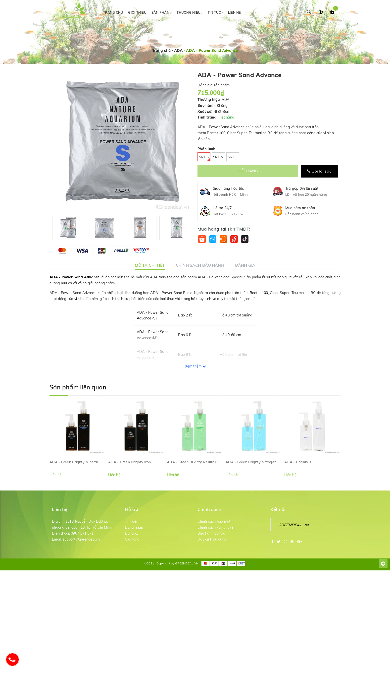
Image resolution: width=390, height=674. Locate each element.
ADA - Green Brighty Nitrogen (251, 462)
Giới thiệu (137, 12)
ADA (225, 99)
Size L (233, 157)
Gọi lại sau (319, 171)
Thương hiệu (189, 12)
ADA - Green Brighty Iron (129, 462)
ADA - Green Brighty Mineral (73, 462)
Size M (218, 157)
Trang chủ (113, 12)
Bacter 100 (259, 293)
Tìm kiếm (132, 521)
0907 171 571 (82, 533)
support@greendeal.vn (81, 539)
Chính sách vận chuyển (216, 527)
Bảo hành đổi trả (211, 533)
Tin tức (215, 12)
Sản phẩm (161, 12)
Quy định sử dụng (211, 539)
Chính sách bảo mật (214, 521)
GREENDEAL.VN (293, 524)
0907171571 (235, 214)
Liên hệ (234, 12)
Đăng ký (132, 533)
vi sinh (79, 299)
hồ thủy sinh (201, 299)
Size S (204, 158)
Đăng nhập (134, 527)
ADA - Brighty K (298, 462)
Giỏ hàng (132, 539)
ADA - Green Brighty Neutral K (193, 462)
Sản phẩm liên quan (77, 387)
